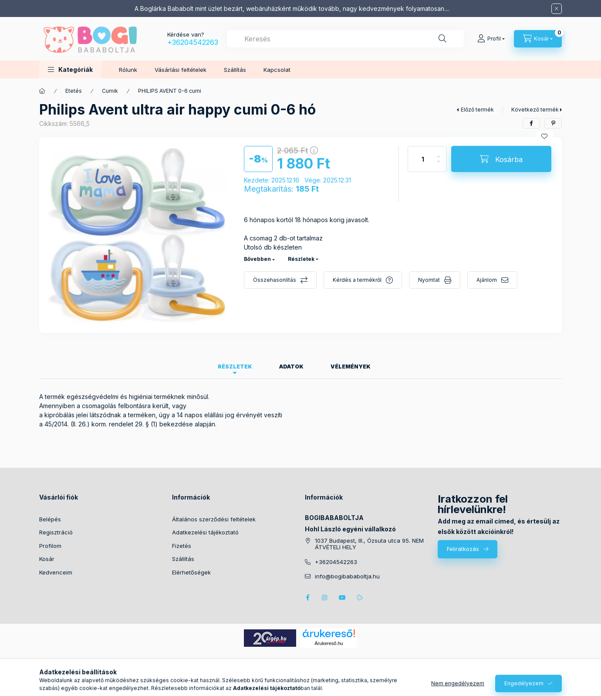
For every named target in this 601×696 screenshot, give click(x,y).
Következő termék (535, 109)
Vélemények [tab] (351, 366)
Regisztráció (56, 532)
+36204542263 (192, 42)
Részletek (301, 259)
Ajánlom (486, 280)
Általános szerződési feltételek (214, 519)
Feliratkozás (463, 548)
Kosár (46, 558)
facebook (307, 597)
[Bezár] (556, 8)
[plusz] (438, 152)
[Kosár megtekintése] (538, 38)
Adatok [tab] (291, 366)
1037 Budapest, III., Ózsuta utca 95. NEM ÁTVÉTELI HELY (369, 544)
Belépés (50, 519)
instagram (325, 597)
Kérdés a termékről (357, 280)
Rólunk (128, 69)
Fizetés (181, 545)
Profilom (50, 545)
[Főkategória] (42, 91)
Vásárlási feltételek (180, 69)
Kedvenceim (55, 572)
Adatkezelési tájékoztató (205, 532)
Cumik (110, 91)
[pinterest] (553, 123)
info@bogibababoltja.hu (347, 576)
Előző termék (477, 109)
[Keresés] (442, 38)
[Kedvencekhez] (544, 136)
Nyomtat (429, 280)
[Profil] (491, 38)
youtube (342, 597)
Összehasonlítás (274, 280)
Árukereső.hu (328, 643)
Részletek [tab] (235, 366)
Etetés (73, 91)
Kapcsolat (276, 69)
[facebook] (531, 123)
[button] (70, 69)
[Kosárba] (501, 159)
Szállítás (235, 69)
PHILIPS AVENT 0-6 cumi (169, 91)
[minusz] (438, 165)
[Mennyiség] (423, 159)
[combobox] (345, 38)
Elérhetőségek (191, 572)
